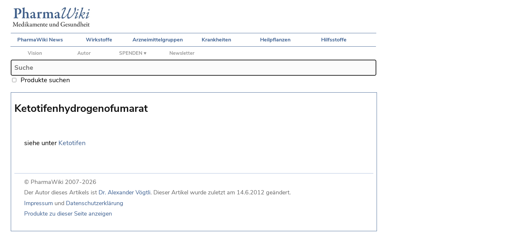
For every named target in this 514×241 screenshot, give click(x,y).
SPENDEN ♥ (133, 53)
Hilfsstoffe (334, 39)
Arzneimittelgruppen (157, 39)
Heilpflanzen (275, 39)
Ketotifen (72, 143)
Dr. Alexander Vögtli (124, 192)
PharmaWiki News (40, 39)
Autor (84, 53)
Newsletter (182, 53)
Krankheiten (216, 39)
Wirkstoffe (99, 39)
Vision (35, 53)
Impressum (38, 203)
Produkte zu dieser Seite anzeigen (68, 214)
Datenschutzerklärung (94, 203)
